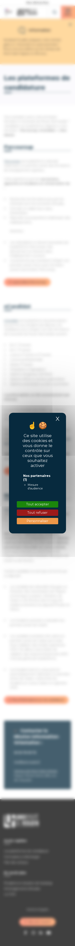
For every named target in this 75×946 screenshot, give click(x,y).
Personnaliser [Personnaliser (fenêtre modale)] (37, 521)
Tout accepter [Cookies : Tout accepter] (37, 504)
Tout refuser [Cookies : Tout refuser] (37, 512)
